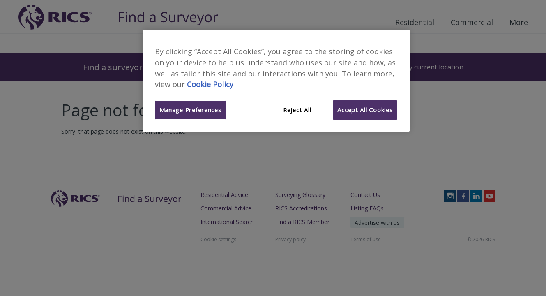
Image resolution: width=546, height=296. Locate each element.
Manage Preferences (190, 110)
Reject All (297, 110)
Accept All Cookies (364, 110)
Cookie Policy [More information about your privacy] (210, 84)
